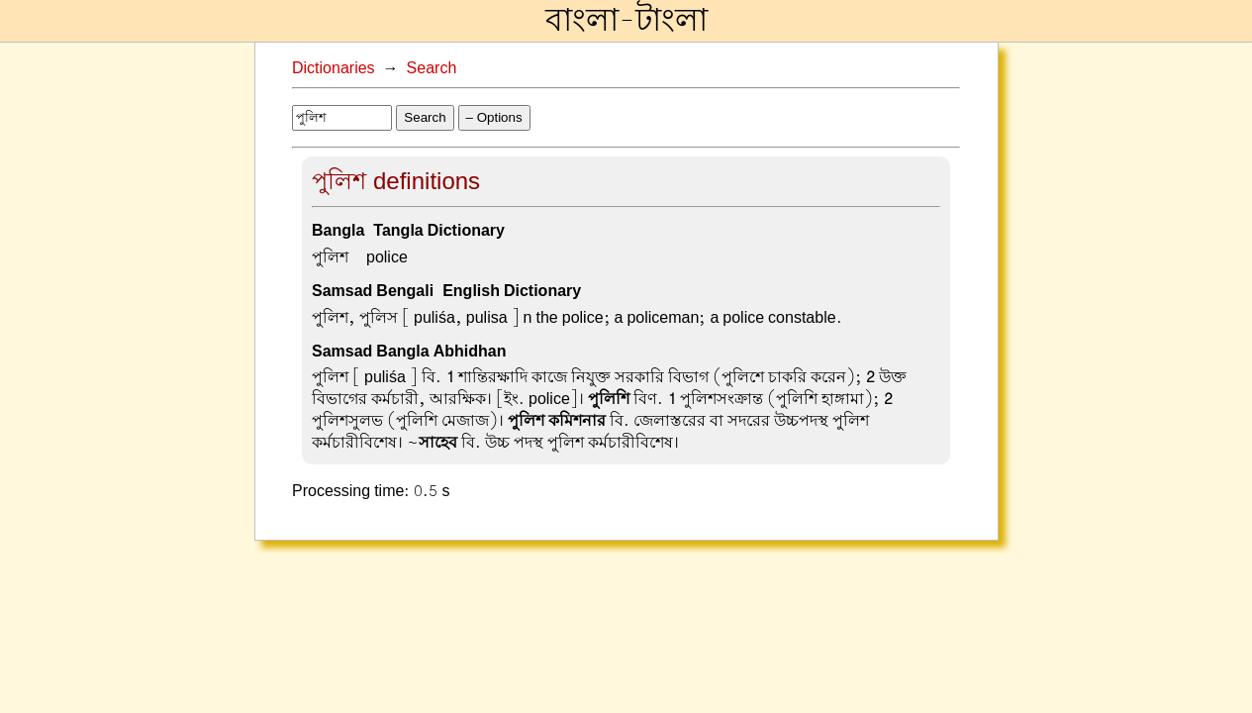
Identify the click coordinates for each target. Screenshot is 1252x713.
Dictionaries (333, 68)
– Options (494, 117)
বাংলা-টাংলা (626, 21)
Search (432, 68)
